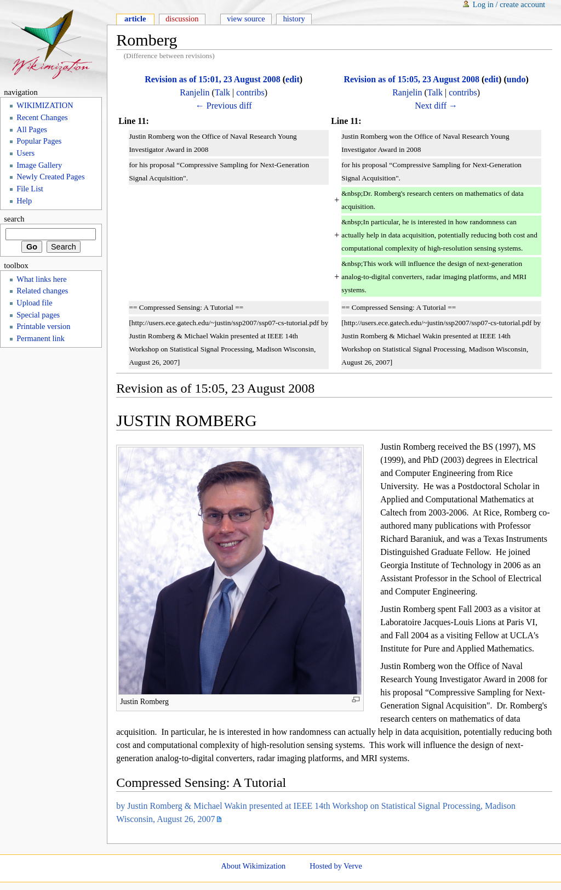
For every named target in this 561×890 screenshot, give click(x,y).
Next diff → (436, 105)
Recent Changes (41, 117)
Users (25, 153)
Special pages (38, 314)
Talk (222, 92)
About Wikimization (253, 865)
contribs (250, 92)
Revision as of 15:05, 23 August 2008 (411, 79)
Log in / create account (509, 4)
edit (292, 79)
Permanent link (40, 338)
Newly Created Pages (50, 176)
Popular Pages (38, 141)
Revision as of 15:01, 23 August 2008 (212, 79)
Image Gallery (39, 165)
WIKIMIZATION (44, 105)
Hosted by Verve (336, 865)
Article (135, 18)
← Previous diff (224, 105)
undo (516, 79)
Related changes (42, 290)
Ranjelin (194, 92)
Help (24, 200)
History (294, 18)
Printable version (43, 326)
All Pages (31, 129)
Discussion (181, 18)
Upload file (34, 302)
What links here (41, 279)
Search (14, 218)
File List (29, 188)
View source (246, 18)
